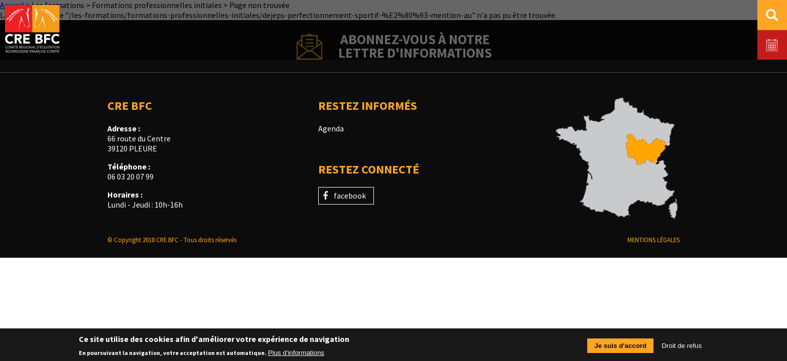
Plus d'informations (296, 354)
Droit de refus (682, 347)
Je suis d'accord (620, 347)
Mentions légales (653, 240)
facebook (350, 196)
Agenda (331, 128)
